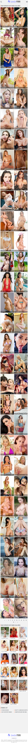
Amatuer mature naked (21, 712)
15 (13, 622)
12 (21, 620)
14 (26, 620)
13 (23, 620)
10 (16, 620)
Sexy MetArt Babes (6, 712)
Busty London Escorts (21, 710)
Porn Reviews (5, 710)
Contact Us (14, 738)
